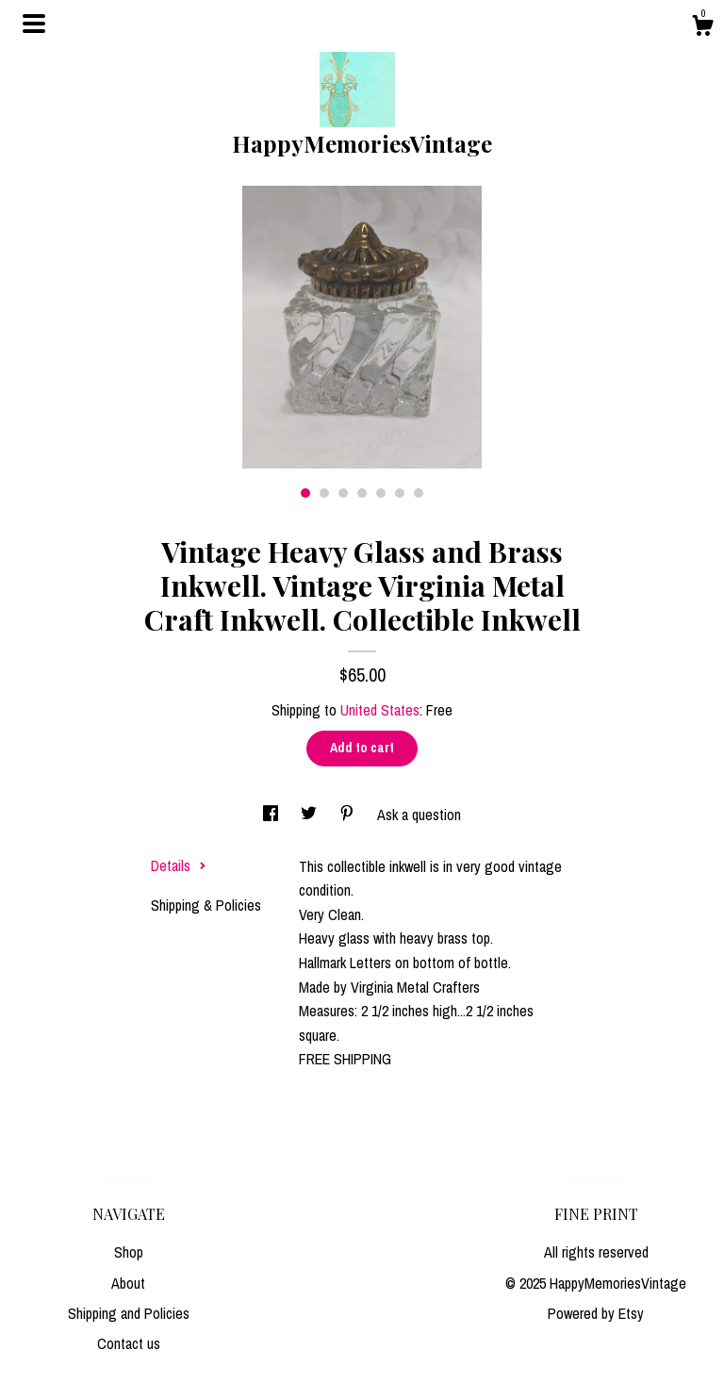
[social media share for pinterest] (348, 814)
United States (380, 710)
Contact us (128, 1343)
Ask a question (419, 814)
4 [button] (362, 493)
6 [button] (399, 493)
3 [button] (343, 493)
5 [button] (381, 493)
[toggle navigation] (34, 23)
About (128, 1283)
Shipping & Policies (206, 905)
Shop (128, 1252)
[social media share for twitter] (311, 814)
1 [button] (305, 493)
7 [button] (418, 493)
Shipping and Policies (128, 1313)
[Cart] (702, 28)
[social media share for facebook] (272, 814)
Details (178, 865)
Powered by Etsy (596, 1313)
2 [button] (324, 493)
